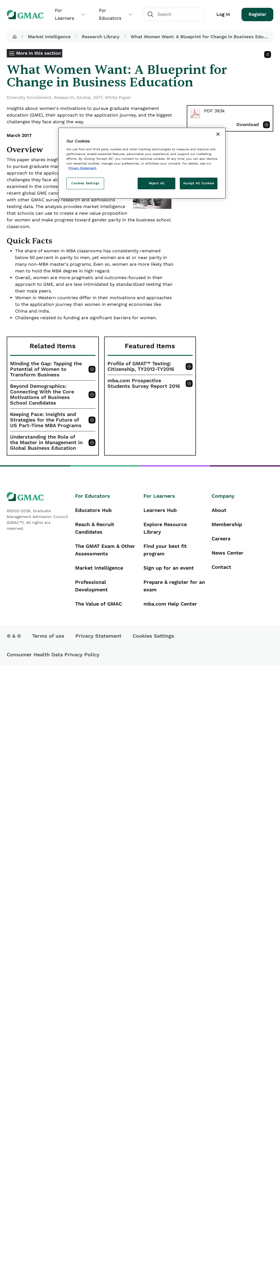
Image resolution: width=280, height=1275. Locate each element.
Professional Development (91, 585)
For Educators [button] (115, 14)
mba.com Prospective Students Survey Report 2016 (143, 383)
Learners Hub (160, 510)
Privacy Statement (98, 636)
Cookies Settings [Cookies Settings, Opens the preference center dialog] (85, 183)
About (219, 510)
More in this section (38, 53)
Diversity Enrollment (29, 97)
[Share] (267, 54)
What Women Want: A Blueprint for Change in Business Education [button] (201, 36)
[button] (14, 36)
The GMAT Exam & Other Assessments (105, 550)
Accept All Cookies (198, 183)
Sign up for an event (168, 568)
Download (247, 124)
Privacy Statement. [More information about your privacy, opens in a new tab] (82, 168)
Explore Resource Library (165, 528)
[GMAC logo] (37, 496)
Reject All (156, 183)
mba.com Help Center (170, 604)
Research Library (100, 36)
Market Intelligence (49, 36)
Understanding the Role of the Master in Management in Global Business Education (46, 442)
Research (64, 97)
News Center (227, 553)
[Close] (218, 134)
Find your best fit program (165, 550)
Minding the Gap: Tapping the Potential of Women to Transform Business (46, 369)
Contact (221, 567)
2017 (97, 97)
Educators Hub (93, 510)
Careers (221, 538)
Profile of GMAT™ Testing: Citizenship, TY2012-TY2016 (140, 366)
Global (83, 97)
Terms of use (48, 636)
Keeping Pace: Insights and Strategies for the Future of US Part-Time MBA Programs (46, 420)
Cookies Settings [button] (153, 636)
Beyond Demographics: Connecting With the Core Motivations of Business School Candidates (42, 394)
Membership (227, 524)
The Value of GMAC (98, 604)
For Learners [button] (70, 14)
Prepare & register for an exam (174, 585)
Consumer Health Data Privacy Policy (53, 654)
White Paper (118, 97)
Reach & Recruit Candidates (94, 528)
